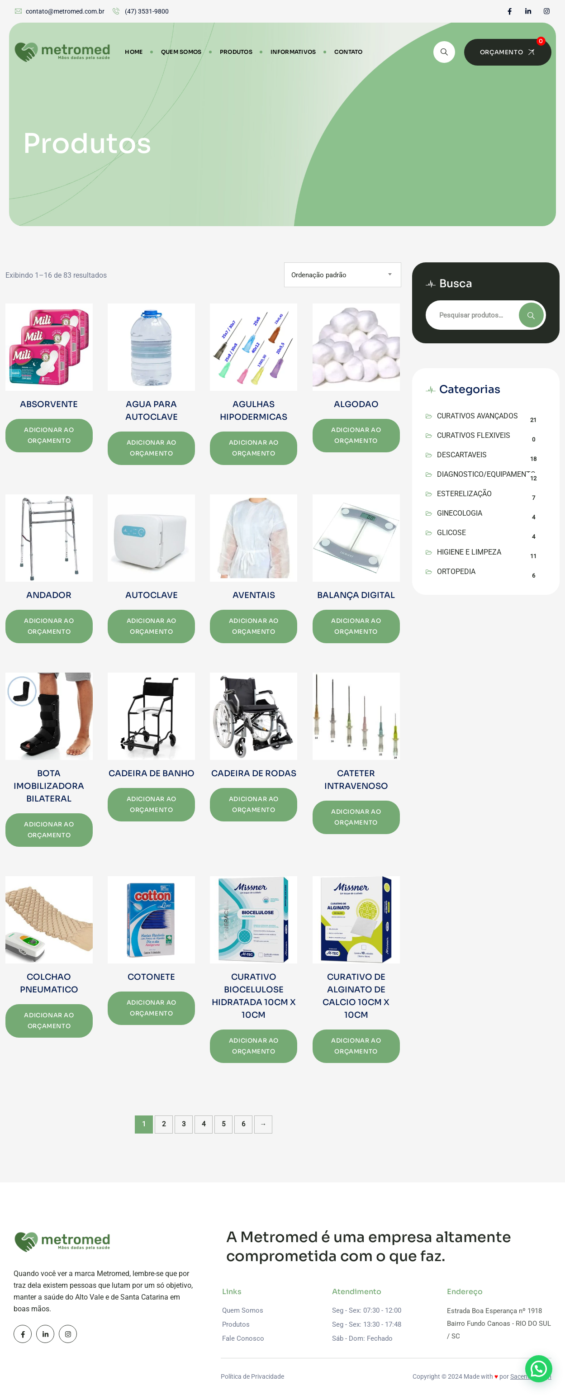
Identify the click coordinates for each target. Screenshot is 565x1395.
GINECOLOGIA (459, 513)
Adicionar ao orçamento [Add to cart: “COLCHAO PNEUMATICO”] (49, 1020)
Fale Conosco (243, 1338)
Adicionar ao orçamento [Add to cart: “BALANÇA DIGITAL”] (356, 626)
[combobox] (342, 274)
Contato (348, 51)
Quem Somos (181, 51)
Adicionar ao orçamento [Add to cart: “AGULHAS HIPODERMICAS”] (254, 448)
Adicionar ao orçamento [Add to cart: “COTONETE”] (151, 1008)
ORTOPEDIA (456, 571)
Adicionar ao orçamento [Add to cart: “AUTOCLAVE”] (151, 626)
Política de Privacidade (252, 1376)
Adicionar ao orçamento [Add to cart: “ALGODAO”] (356, 435)
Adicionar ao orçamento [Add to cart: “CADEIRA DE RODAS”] (254, 804)
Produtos (236, 51)
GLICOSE (451, 532)
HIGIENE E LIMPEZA (469, 552)
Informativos (293, 51)
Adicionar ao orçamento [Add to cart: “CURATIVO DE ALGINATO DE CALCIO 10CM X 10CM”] (356, 1046)
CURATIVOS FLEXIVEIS (473, 435)
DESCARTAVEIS (462, 455)
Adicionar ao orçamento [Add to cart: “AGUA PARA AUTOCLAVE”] (151, 448)
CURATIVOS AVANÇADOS (477, 416)
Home (133, 51)
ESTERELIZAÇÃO (464, 493)
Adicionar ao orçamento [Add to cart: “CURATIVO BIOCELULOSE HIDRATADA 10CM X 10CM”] (254, 1046)
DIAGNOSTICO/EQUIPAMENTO (486, 474)
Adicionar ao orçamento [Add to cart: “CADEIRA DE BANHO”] (151, 804)
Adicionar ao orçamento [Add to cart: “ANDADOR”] (49, 626)
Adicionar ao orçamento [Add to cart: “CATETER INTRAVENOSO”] (356, 817)
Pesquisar (531, 315)
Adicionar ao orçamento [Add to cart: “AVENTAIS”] (254, 626)
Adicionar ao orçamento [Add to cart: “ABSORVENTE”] (49, 435)
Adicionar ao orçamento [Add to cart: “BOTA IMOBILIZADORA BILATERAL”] (49, 830)
